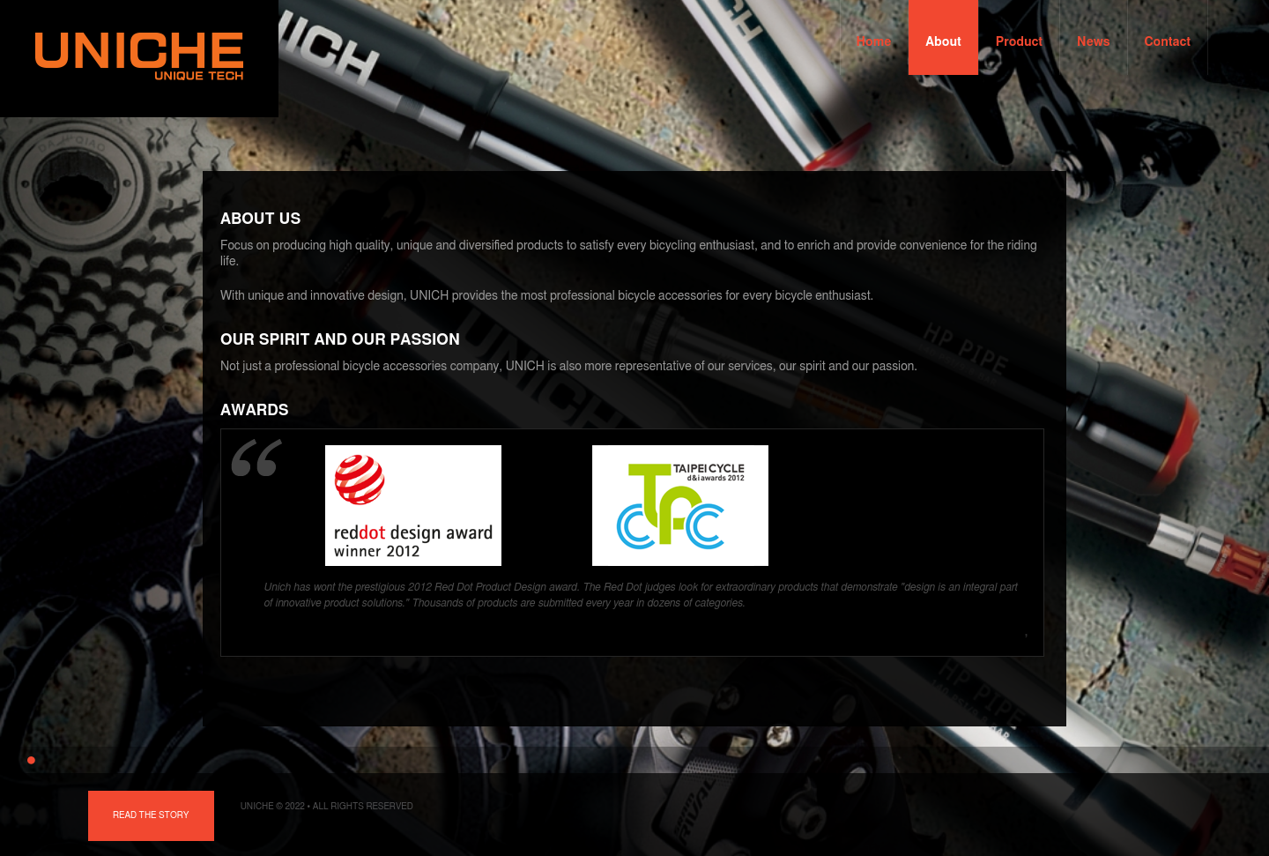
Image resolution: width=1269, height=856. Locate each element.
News (1093, 42)
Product (1019, 42)
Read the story (151, 815)
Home (874, 42)
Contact (1168, 42)
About (943, 42)
